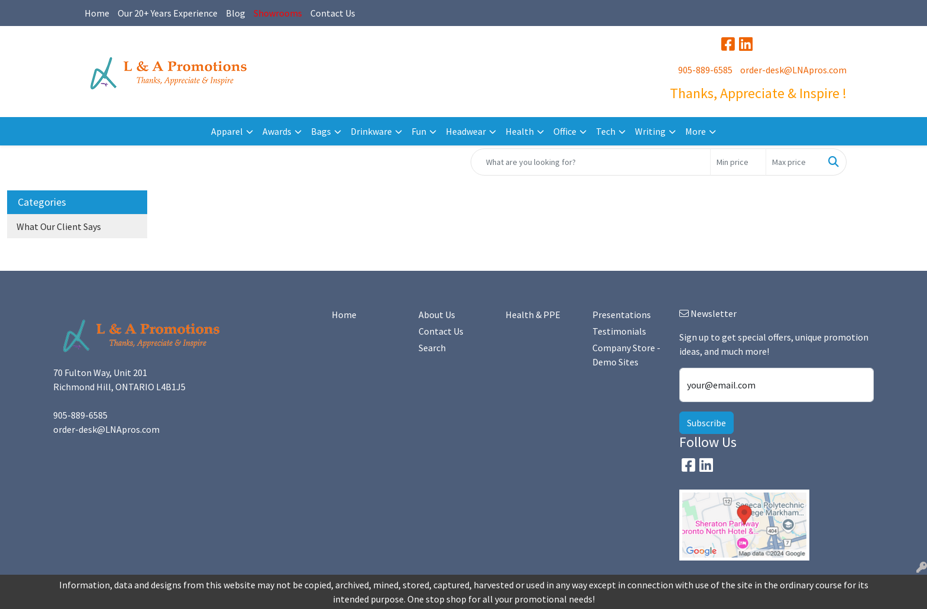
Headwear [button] (466, 131)
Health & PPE (532, 314)
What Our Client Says (59, 226)
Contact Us (332, 13)
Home (97, 13)
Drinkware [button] (371, 131)
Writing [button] (650, 131)
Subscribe (706, 423)
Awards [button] (276, 131)
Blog (235, 13)
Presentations (621, 314)
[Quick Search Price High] (794, 162)
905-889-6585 (705, 70)
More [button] (695, 131)
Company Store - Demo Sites (626, 355)
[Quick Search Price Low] (738, 162)
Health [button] (519, 131)
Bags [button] (321, 131)
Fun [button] (418, 131)
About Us (437, 314)
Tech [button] (605, 131)
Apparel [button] (227, 131)
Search (432, 348)
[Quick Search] (591, 162)
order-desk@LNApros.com (793, 70)
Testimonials (619, 331)
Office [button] (564, 131)
